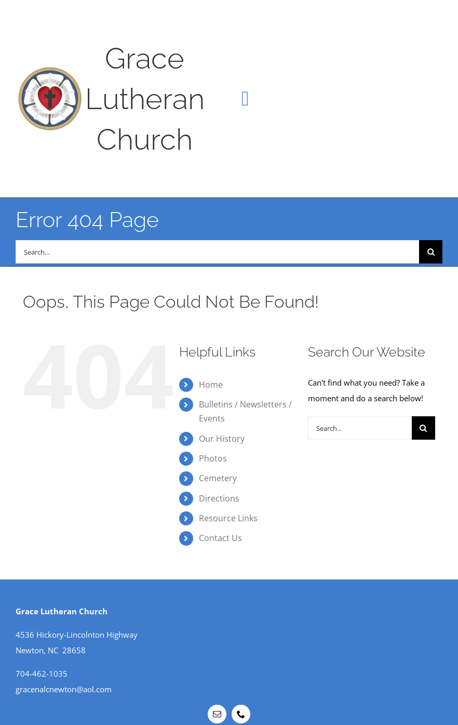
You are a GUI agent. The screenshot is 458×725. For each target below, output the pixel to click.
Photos (213, 458)
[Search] (430, 251)
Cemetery (218, 478)
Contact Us (220, 538)
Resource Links (228, 518)
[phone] (241, 714)
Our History (222, 438)
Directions (219, 498)
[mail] (217, 714)
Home (211, 384)
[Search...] (217, 251)
